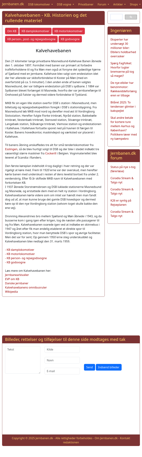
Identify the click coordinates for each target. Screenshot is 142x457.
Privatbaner (86, 4)
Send (89, 367)
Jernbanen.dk (13, 4)
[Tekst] (22, 360)
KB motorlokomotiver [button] (69, 31)
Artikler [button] (118, 4)
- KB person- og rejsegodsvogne (26, 258)
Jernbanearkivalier (17, 275)
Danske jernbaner (16, 283)
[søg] (116, 17)
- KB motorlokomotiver (20, 254)
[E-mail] (62, 371)
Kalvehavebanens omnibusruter (26, 287)
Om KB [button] (11, 31)
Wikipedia (11, 292)
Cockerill (50, 153)
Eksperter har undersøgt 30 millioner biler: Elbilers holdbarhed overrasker (123, 48)
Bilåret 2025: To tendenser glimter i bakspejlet (123, 106)
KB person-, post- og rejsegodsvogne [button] (31, 39)
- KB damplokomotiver (19, 250)
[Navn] (62, 360)
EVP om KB (12, 279)
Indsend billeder (108, 367)
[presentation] (110, 353)
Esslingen (11, 149)
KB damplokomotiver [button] (35, 31)
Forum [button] (102, 4)
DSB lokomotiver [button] (39, 4)
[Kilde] (62, 349)
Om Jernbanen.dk (106, 438)
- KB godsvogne (15, 262)
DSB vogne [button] (64, 4)
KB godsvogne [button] (70, 39)
